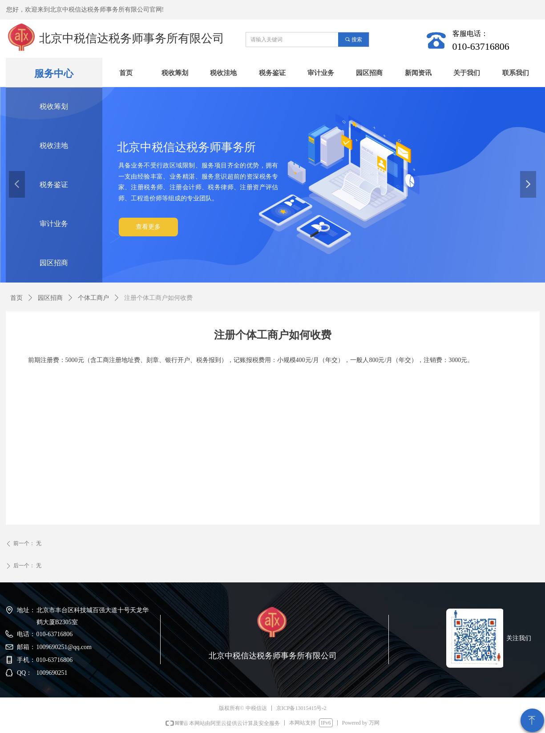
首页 (16, 298)
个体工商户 (93, 298)
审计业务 (54, 223)
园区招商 (54, 263)
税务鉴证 (54, 184)
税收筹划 (54, 106)
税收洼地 (54, 145)
